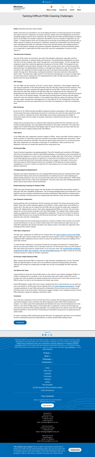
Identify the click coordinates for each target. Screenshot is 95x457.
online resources (47, 349)
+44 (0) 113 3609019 (47, 439)
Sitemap (47, 382)
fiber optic (38, 343)
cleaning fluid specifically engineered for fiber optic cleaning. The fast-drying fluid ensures (47, 250)
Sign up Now (47, 405)
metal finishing (46, 343)
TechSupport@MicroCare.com (49, 422)
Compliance (47, 379)
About (46, 356)
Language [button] (46, 2)
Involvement (46, 362)
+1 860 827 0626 (47, 419)
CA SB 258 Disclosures (47, 390)
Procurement (47, 376)
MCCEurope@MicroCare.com (49, 441)
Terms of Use (48, 370)
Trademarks (47, 373)
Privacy (47, 368)
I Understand (75, 450)
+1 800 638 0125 (47, 420)
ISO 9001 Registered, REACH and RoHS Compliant (47, 387)
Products (46, 353)
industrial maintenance (57, 343)
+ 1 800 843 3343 (47, 430)
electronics (76, 342)
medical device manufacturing (25, 343)
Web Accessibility (47, 384)
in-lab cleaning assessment (64, 286)
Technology (46, 359)
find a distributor (70, 347)
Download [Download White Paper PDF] (22, 322)
